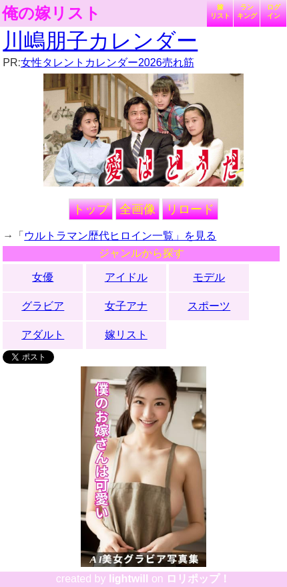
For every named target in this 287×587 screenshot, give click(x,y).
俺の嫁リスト (51, 13)
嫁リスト (220, 11)
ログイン (273, 11)
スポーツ (209, 306)
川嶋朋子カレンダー (100, 41)
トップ (91, 209)
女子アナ (126, 306)
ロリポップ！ (198, 578)
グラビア (42, 306)
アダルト (42, 334)
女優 (42, 277)
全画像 (137, 209)
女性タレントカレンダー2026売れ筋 (107, 62)
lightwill (129, 578)
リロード (190, 209)
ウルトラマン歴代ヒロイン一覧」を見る (120, 235)
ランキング (247, 11)
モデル (209, 277)
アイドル (126, 277)
